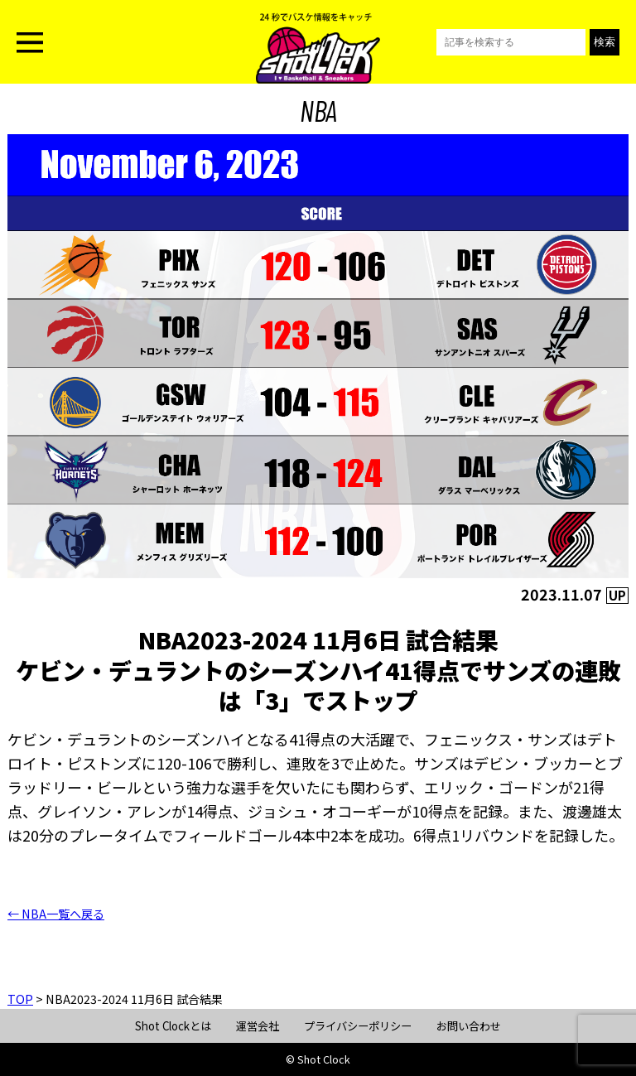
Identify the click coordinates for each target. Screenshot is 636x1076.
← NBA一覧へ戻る (55, 913)
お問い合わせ (468, 1026)
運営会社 (257, 1026)
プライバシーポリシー (358, 1026)
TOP (20, 999)
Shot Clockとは (173, 1026)
